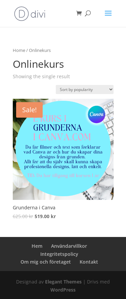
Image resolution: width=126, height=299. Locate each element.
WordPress (63, 290)
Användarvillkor (69, 246)
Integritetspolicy (59, 254)
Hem (37, 246)
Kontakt (89, 262)
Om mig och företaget (45, 262)
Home (19, 50)
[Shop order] (85, 89)
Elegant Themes (63, 281)
